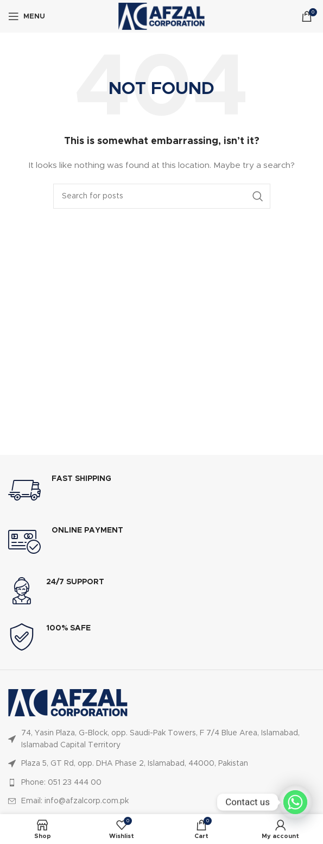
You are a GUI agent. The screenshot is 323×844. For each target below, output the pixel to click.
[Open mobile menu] (26, 16)
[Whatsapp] (295, 802)
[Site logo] (161, 16)
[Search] (161, 196)
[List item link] (161, 739)
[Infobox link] (161, 490)
